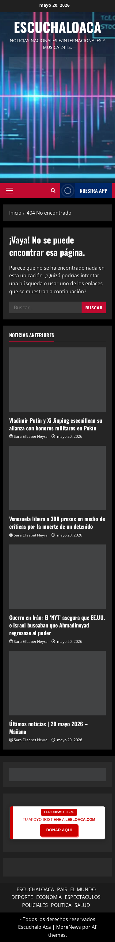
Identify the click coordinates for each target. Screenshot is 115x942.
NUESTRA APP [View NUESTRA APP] (83, 190)
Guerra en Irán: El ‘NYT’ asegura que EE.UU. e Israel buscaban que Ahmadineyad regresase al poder (57, 625)
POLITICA (61, 905)
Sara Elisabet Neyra (31, 436)
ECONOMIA (49, 897)
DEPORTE (22, 897)
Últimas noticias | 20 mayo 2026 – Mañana (48, 727)
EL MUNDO (83, 889)
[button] (9, 190)
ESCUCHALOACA (35, 889)
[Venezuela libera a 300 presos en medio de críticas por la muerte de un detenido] (57, 478)
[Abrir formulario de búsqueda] (53, 190)
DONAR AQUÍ (59, 830)
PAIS (62, 889)
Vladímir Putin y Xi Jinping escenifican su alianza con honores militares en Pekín (55, 424)
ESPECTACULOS (83, 897)
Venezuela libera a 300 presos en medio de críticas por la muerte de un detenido (57, 522)
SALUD (82, 905)
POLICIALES (35, 905)
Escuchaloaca (57, 27)
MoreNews (68, 927)
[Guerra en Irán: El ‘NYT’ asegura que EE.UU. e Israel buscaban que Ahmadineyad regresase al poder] (57, 576)
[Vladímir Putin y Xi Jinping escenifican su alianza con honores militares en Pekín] (57, 379)
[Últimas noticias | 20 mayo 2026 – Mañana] (57, 683)
